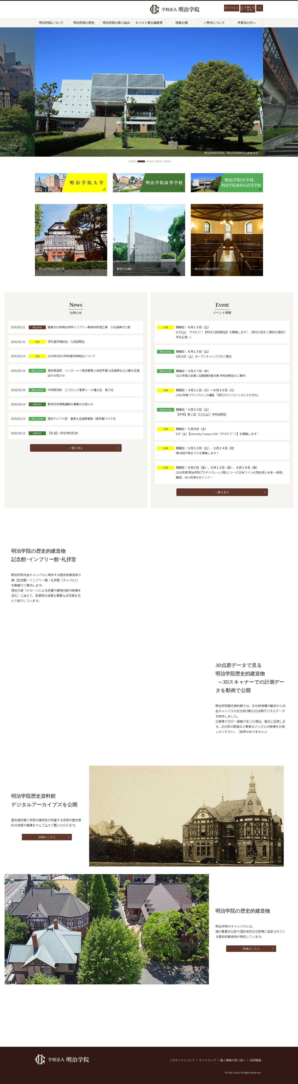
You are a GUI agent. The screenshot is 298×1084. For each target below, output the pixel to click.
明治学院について (51, 22)
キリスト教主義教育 (149, 22)
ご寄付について (214, 22)
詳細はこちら (47, 845)
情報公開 (182, 22)
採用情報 (255, 1060)
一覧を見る (75, 452)
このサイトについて (177, 1060)
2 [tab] (141, 161)
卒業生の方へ (247, 22)
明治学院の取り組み (116, 22)
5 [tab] (167, 161)
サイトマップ (204, 1060)
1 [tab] (132, 161)
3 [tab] (150, 161)
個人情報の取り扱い (231, 1060)
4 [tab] (158, 161)
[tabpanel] (149, 92)
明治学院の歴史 (84, 22)
